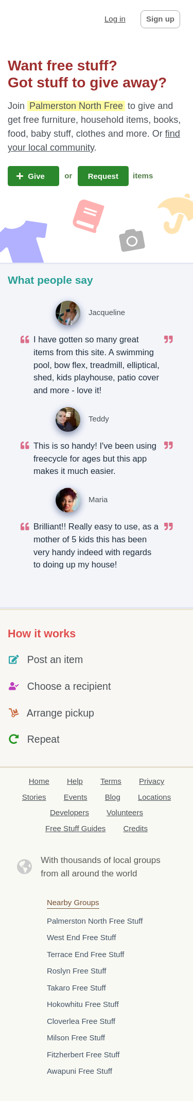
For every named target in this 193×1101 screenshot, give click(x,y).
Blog (112, 797)
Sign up (160, 18)
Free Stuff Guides (75, 828)
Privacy (151, 781)
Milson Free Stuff (76, 1037)
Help (75, 781)
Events (75, 797)
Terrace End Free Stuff (86, 954)
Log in (115, 18)
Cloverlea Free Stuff (81, 1021)
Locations (154, 797)
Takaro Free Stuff (76, 987)
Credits (135, 828)
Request (103, 176)
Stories (34, 797)
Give (33, 176)
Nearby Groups (73, 902)
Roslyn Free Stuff (77, 970)
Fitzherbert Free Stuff (83, 1054)
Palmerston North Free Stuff (95, 920)
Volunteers (125, 812)
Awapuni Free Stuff (79, 1071)
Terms (110, 781)
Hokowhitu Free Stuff (83, 1004)
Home (39, 781)
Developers (69, 812)
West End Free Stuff (81, 937)
